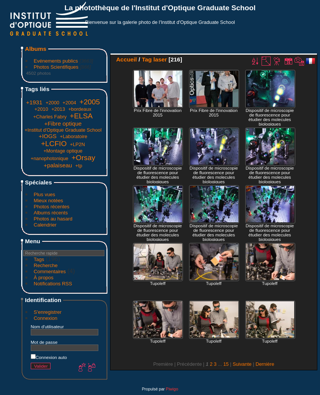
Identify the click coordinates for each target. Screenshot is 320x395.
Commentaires (50, 271)
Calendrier (45, 225)
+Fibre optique (63, 123)
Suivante (242, 364)
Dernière (264, 364)
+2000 (52, 102)
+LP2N (77, 144)
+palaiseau (58, 165)
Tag (146, 59)
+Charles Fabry (49, 117)
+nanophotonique (49, 158)
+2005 (89, 102)
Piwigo (172, 389)
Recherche (46, 265)
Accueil (126, 59)
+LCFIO (54, 144)
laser (160, 59)
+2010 (41, 109)
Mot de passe (44, 342)
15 (226, 364)
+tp (78, 165)
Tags (39, 259)
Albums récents (51, 213)
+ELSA (81, 116)
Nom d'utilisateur (47, 326)
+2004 (69, 102)
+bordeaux (79, 109)
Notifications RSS (53, 283)
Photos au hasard (53, 219)
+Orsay (83, 158)
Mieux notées (48, 200)
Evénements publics (56, 61)
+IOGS (48, 136)
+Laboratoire (73, 136)
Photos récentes (51, 206)
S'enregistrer (47, 312)
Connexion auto (49, 357)
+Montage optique (62, 151)
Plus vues (44, 194)
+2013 (58, 109)
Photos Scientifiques (56, 67)
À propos (44, 277)
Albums (35, 49)
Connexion (45, 318)
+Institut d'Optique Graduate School (63, 130)
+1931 (34, 102)
